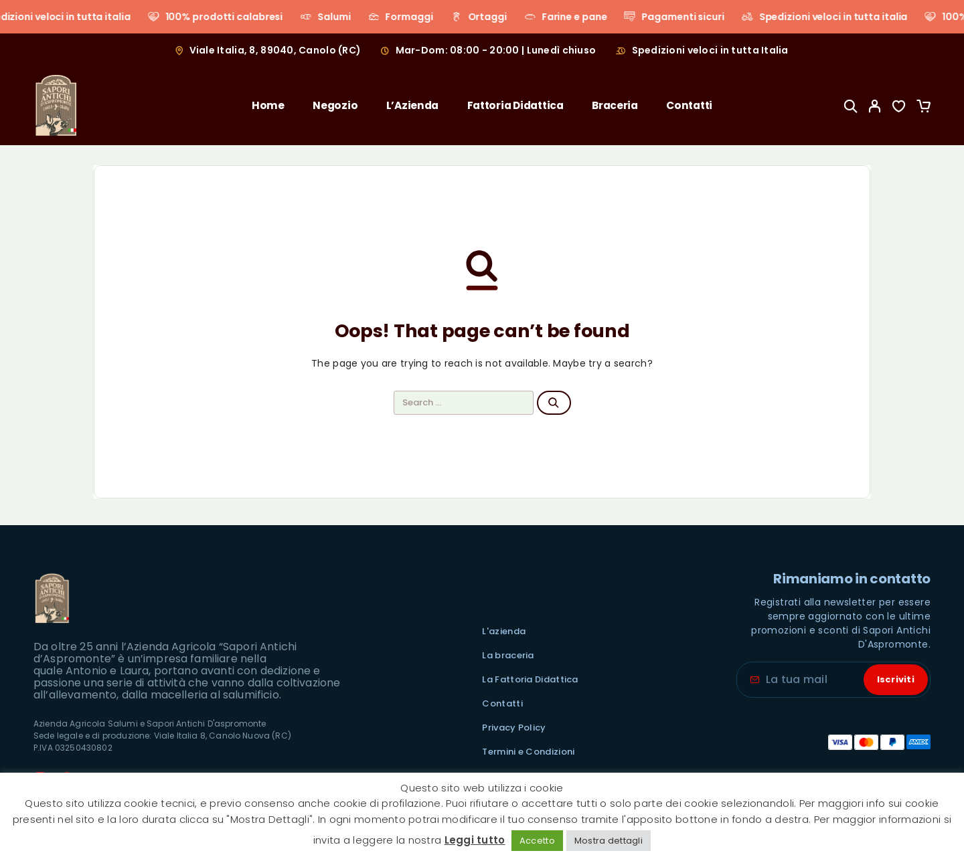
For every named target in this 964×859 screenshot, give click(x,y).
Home (268, 105)
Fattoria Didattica (515, 105)
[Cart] (923, 108)
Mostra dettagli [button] (608, 840)
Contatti (689, 105)
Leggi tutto (475, 840)
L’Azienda (412, 105)
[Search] (851, 106)
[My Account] (875, 106)
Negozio (335, 105)
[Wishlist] (899, 108)
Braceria (615, 105)
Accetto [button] (537, 840)
